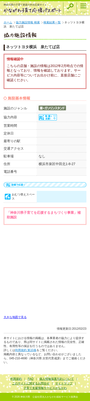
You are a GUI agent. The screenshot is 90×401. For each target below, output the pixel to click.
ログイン (69, 12)
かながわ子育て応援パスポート (33, 10)
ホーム (8, 22)
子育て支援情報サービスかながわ (45, 388)
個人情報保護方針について (56, 379)
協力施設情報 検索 (28, 22)
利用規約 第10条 (25, 350)
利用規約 (16, 379)
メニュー (83, 12)
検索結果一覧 (52, 22)
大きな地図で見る (15, 317)
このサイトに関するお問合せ (30, 383)
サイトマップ (63, 383)
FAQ (30, 379)
